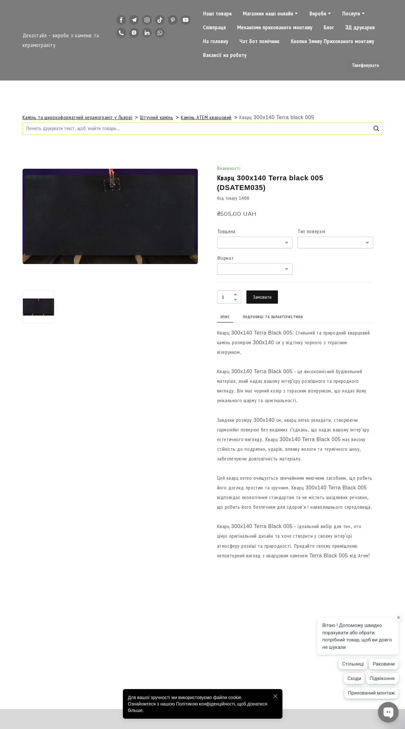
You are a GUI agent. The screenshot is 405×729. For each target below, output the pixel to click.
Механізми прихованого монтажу (274, 27)
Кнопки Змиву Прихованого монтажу (332, 41)
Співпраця (214, 27)
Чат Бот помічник (259, 41)
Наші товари (217, 13)
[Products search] (203, 128)
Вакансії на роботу (224, 55)
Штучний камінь (156, 117)
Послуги (351, 13)
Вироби (317, 13)
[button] (121, 20)
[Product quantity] (227, 297)
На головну (215, 41)
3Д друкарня (360, 27)
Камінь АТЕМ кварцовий (206, 117)
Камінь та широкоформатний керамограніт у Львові (78, 117)
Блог (329, 27)
